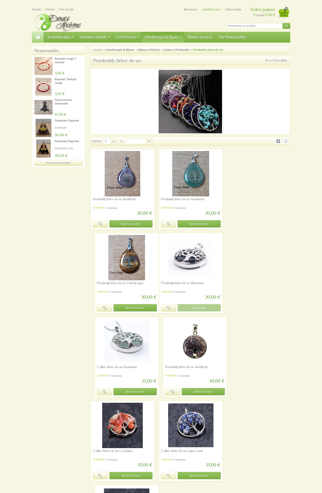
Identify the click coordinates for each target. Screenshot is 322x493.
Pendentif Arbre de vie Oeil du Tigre (251, 199)
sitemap (158, 469)
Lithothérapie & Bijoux (163, 37)
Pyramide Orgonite (67, 120)
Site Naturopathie (232, 37)
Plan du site (103, 446)
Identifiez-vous (211, 9)
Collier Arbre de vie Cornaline (112, 367)
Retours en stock (200, 37)
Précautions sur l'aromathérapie (115, 434)
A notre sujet (141, 469)
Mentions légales (208, 438)
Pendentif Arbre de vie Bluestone (114, 283)
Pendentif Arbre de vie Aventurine (182, 199)
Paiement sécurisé (107, 438)
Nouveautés (46, 51)
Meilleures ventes (157, 438)
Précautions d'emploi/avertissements (107, 469)
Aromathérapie (60, 37)
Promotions (154, 430)
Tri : (122, 141)
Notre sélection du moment (163, 442)
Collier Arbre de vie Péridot (246, 367)
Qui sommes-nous (209, 430)
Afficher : (97, 141)
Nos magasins (206, 434)
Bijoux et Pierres (149, 49)
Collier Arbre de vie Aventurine (180, 283)
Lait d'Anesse (127, 37)
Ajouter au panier (130, 223)
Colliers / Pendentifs (176, 49)
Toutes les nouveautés (58, 162)
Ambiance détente (95, 37)
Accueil (97, 49)
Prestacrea (169, 479)
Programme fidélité (107, 442)
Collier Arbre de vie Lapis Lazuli (181, 367)
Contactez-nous (207, 442)
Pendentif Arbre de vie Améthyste (114, 199)
